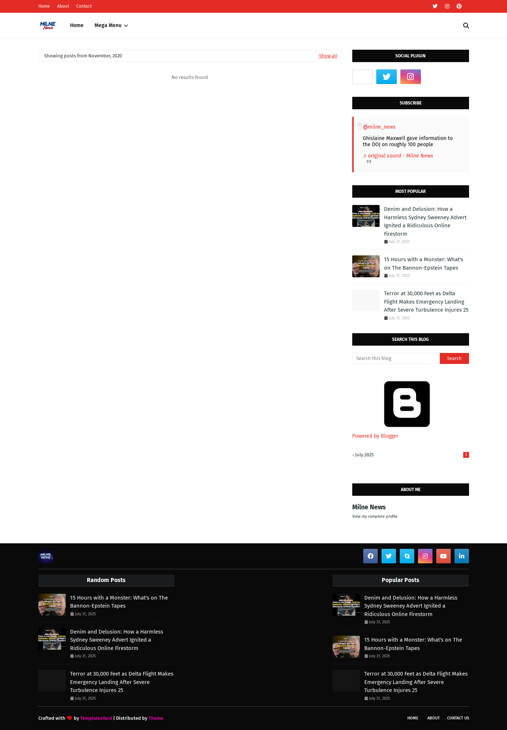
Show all (328, 55)
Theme (156, 718)
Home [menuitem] (77, 25)
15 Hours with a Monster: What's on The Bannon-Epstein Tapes (423, 263)
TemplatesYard (96, 718)
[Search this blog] (396, 358)
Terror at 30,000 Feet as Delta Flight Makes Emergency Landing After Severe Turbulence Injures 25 (426, 301)
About (63, 6)
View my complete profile (374, 516)
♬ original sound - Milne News (398, 156)
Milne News (369, 507)
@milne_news (379, 127)
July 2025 (412, 454)
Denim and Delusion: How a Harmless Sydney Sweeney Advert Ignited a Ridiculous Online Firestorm (425, 221)
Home (44, 6)
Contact (84, 6)
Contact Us (458, 718)
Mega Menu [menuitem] (108, 25)
